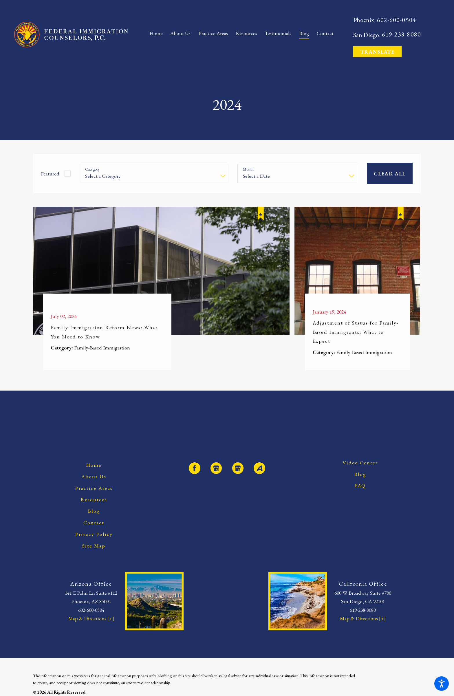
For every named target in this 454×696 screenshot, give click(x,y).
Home (94, 464)
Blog (94, 511)
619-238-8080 (401, 35)
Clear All (389, 173)
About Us (93, 476)
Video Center (360, 462)
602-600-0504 (396, 20)
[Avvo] (259, 468)
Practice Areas (94, 488)
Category (92, 169)
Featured (50, 173)
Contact (93, 522)
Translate (377, 51)
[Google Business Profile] (216, 468)
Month (248, 169)
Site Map (93, 545)
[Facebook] (194, 468)
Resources (93, 499)
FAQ (360, 485)
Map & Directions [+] (91, 618)
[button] (441, 683)
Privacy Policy (94, 534)
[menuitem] (157, 34)
